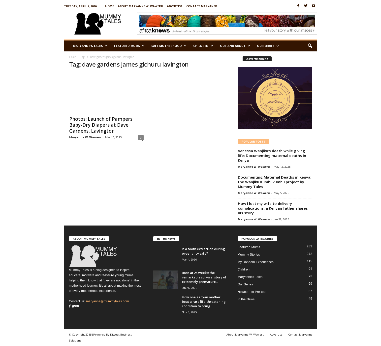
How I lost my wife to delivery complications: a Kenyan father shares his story (273, 208)
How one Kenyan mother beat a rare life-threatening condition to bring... (204, 301)
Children (203, 45)
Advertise (174, 6)
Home (109, 6)
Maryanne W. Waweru (85, 137)
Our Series (268, 45)
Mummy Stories (249, 254)
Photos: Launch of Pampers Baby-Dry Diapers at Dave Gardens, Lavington (100, 125)
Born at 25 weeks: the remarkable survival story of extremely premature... (204, 277)
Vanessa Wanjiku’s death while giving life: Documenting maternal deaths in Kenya (272, 155)
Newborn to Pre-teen (252, 292)
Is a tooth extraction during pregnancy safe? (203, 251)
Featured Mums (129, 45)
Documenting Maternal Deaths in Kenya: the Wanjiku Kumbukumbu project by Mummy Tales (274, 182)
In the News (246, 299)
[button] (309, 45)
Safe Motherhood (168, 45)
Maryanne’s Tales (90, 45)
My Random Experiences (256, 262)
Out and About (235, 45)
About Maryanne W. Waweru (140, 6)
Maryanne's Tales (250, 277)
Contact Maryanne (201, 6)
